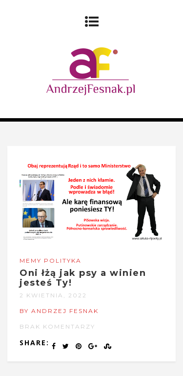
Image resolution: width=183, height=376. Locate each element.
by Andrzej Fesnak (59, 310)
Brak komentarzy (57, 326)
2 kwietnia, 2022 (53, 295)
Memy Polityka (50, 260)
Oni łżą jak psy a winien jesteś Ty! (83, 278)
